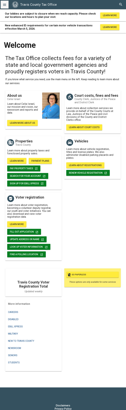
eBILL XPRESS (15, 326)
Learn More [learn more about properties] (16, 161)
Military (13, 333)
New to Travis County (21, 341)
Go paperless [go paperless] (92, 275)
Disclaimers (63, 405)
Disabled (13, 319)
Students (14, 362)
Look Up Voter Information (28, 247)
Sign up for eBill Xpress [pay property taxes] (26, 183)
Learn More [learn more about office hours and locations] (110, 15)
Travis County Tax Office (34, 4)
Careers (13, 312)
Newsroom (14, 348)
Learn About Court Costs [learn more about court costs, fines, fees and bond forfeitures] (84, 127)
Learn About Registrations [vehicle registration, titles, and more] (85, 165)
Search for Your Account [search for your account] (27, 176)
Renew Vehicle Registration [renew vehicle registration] (88, 173)
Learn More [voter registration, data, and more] (17, 224)
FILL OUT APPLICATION (24, 232)
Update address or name (27, 239)
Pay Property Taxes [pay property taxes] (23, 168)
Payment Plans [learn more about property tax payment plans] (40, 161)
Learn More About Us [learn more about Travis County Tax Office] (22, 123)
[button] (5, 5)
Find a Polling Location (26, 254)
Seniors (12, 355)
